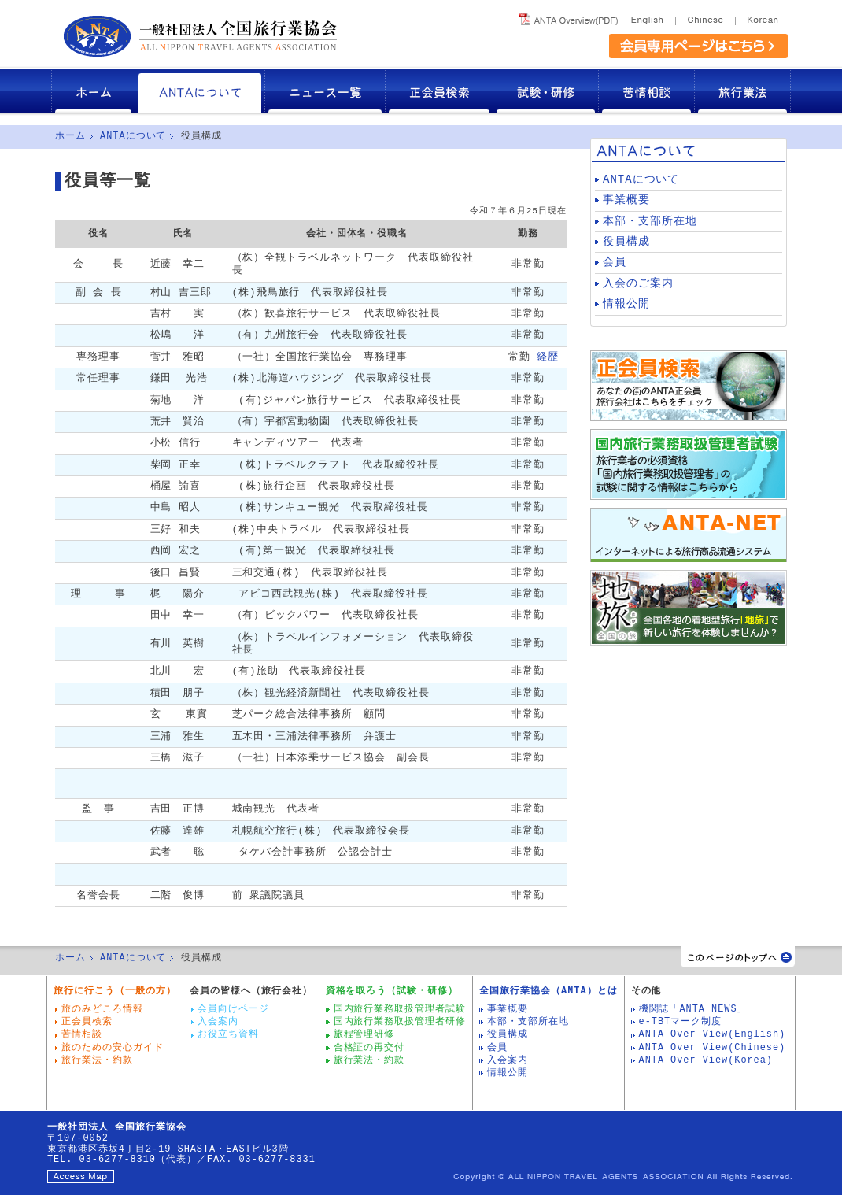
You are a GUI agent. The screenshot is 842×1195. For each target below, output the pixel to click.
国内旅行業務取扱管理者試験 (400, 1009)
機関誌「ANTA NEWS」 (693, 1009)
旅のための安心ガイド (112, 1047)
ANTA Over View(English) (712, 1034)
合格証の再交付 (369, 1047)
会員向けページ (233, 1009)
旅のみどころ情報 (102, 1009)
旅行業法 (743, 90)
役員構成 (626, 242)
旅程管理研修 (364, 1034)
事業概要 (626, 200)
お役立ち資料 (228, 1034)
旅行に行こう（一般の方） (115, 991)
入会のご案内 (638, 283)
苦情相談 (647, 90)
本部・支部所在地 (650, 221)
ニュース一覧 (325, 90)
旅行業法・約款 (97, 1060)
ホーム (93, 90)
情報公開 (626, 304)
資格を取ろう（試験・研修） (392, 991)
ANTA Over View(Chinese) (712, 1047)
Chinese (705, 17)
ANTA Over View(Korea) (706, 1060)
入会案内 (218, 1022)
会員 (614, 262)
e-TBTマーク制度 (680, 1022)
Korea (761, 17)
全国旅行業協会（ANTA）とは (548, 991)
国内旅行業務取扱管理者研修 (400, 1022)
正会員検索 (439, 90)
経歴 (548, 357)
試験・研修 (546, 90)
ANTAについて (200, 90)
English (649, 17)
